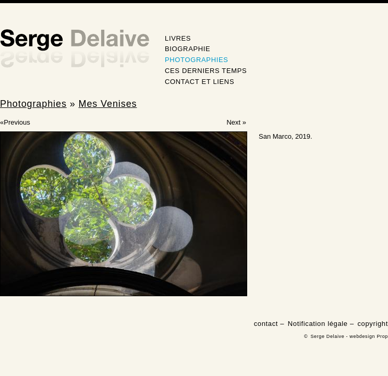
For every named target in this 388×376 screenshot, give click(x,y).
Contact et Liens (199, 82)
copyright (372, 324)
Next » (236, 122)
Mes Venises (108, 104)
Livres (178, 38)
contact (266, 324)
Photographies (196, 60)
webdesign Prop (368, 336)
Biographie (187, 49)
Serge (74, 48)
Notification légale (318, 324)
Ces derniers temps (206, 71)
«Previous (15, 122)
